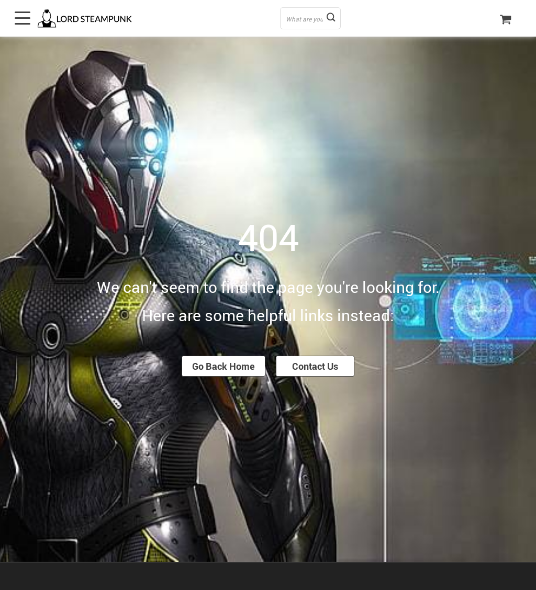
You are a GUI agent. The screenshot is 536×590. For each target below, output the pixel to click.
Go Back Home (223, 366)
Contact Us (315, 366)
